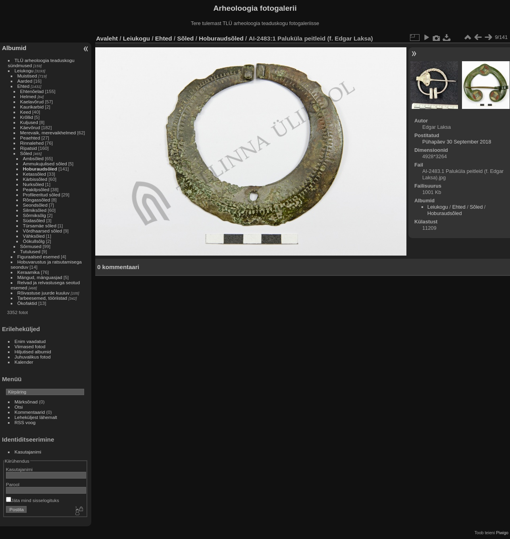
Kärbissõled (35, 179)
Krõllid (26, 117)
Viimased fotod (30, 346)
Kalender (24, 362)
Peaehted (30, 137)
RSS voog (25, 422)
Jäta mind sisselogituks (32, 500)
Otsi (19, 406)
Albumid (14, 48)
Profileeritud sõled (41, 194)
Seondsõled (35, 204)
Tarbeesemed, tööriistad (42, 298)
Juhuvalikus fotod (33, 356)
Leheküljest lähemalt (36, 417)
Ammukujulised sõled (45, 163)
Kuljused (29, 122)
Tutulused (30, 251)
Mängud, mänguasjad (39, 277)
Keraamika (28, 272)
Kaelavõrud (32, 101)
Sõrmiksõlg (34, 215)
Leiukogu (24, 70)
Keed (25, 111)
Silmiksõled (35, 210)
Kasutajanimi (28, 451)
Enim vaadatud (30, 341)
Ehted (23, 86)
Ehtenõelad (32, 91)
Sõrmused (31, 246)
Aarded (25, 80)
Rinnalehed (32, 142)
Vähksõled (34, 235)
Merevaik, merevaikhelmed (48, 132)
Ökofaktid (27, 303)
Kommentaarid (30, 412)
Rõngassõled (36, 199)
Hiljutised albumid (33, 351)
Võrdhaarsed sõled (42, 230)
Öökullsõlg (34, 241)
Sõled (26, 153)
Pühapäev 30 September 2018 (456, 142)
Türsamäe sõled (39, 225)
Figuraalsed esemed (38, 256)
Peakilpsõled (36, 189)
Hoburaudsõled (40, 168)
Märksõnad (26, 401)
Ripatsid (28, 148)
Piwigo (502, 532)
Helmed (28, 96)
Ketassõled (34, 173)
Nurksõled (33, 184)
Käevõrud (30, 127)
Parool (12, 484)
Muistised (27, 75)
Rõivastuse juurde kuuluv (43, 292)
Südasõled (34, 220)
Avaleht (107, 38)
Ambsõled (33, 158)
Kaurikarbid (32, 106)
